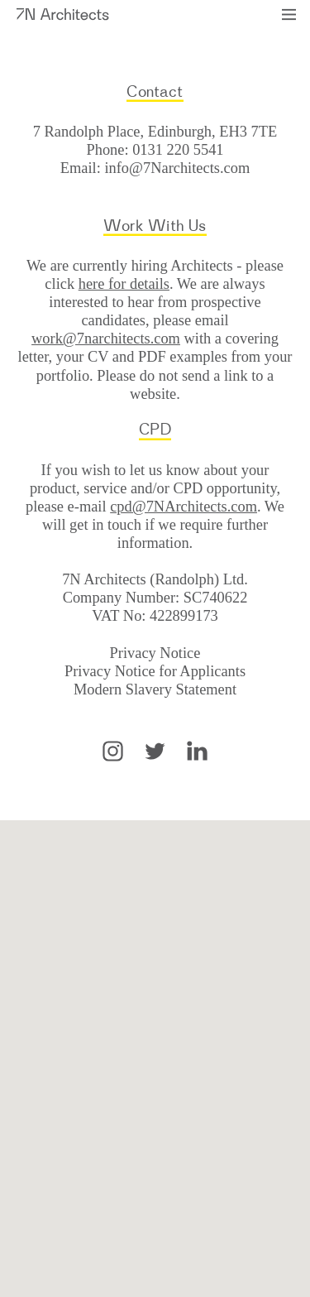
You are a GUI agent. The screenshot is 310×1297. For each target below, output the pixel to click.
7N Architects (63, 14)
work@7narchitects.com (105, 338)
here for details (124, 284)
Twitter (155, 751)
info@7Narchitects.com (177, 168)
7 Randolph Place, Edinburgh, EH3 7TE (155, 131)
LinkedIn (197, 751)
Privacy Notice (155, 653)
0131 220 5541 (177, 150)
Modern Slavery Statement (155, 689)
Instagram (113, 751)
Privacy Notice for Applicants (155, 671)
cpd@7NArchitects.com (183, 506)
